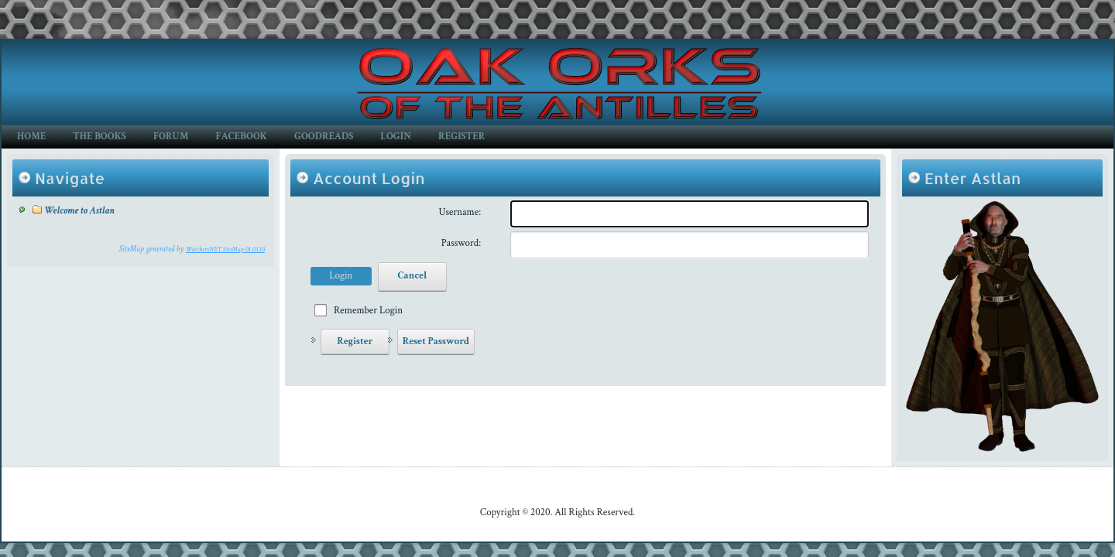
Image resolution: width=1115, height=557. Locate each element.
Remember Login (368, 310)
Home (31, 136)
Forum (170, 136)
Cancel (412, 275)
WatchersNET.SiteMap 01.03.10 (225, 249)
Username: (460, 212)
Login (395, 136)
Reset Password (436, 341)
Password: (461, 243)
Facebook (241, 136)
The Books (99, 136)
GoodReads (323, 136)
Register (461, 136)
